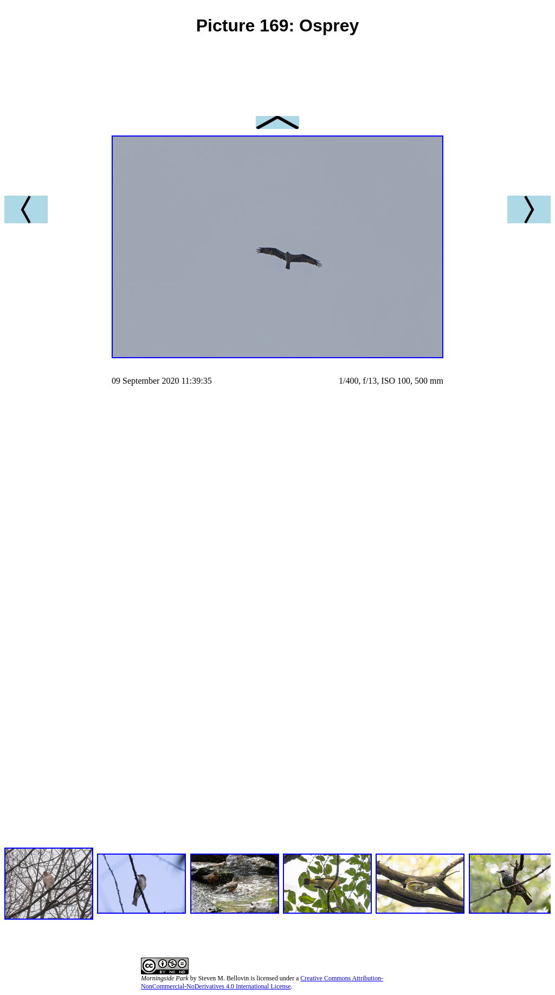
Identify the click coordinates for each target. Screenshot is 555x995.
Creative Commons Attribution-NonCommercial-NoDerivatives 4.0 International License (262, 982)
